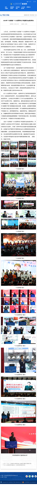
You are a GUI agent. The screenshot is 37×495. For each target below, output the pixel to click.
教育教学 (12, 7)
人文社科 (23, 7)
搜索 (34, 1)
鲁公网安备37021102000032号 (29, 482)
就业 (17, 8)
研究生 (11, 8)
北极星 (6, 8)
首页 (6, 7)
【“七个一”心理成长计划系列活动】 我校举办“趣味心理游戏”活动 (18, 463)
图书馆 (22, 8)
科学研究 (18, 7)
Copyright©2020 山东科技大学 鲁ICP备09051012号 (11, 482)
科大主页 (29, 1)
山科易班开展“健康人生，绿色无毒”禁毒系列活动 (15, 465)
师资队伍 (28, 7)
